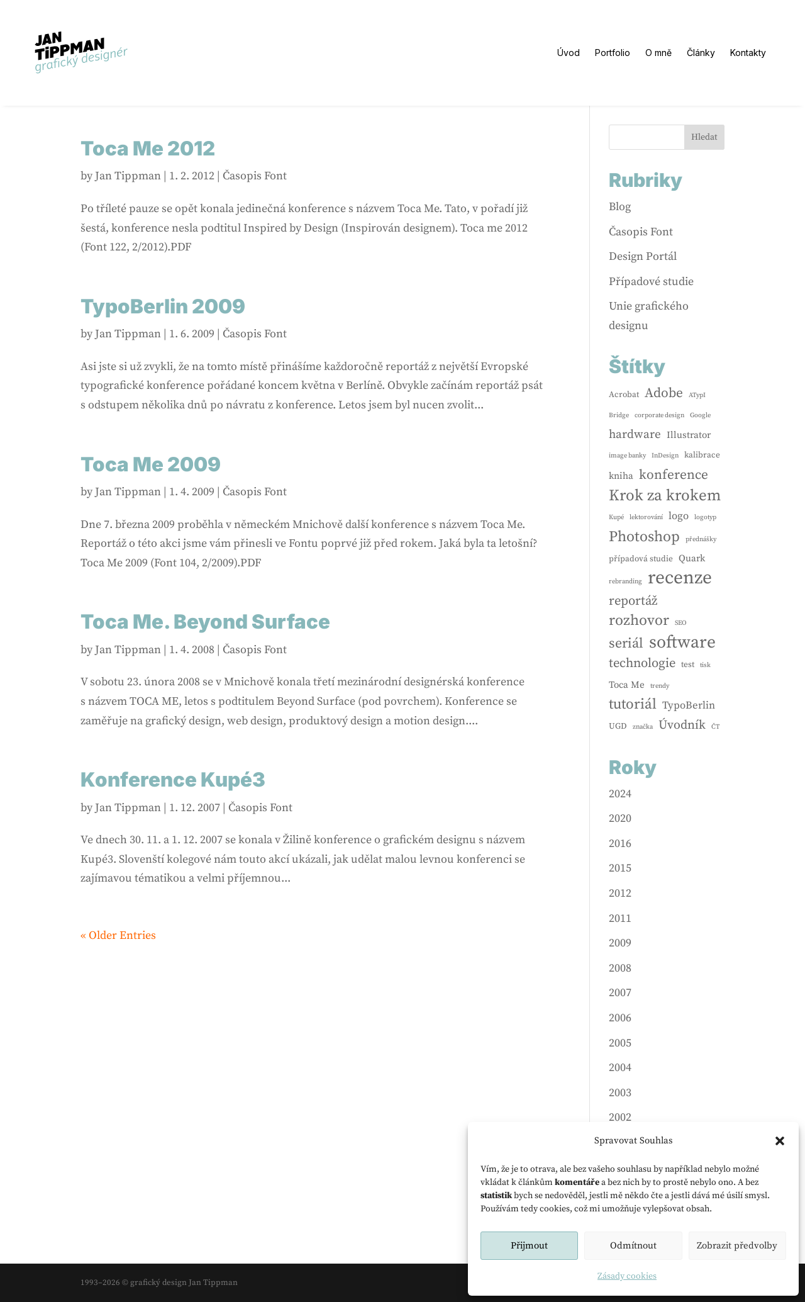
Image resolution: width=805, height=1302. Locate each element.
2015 (620, 868)
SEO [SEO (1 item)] (681, 623)
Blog (620, 206)
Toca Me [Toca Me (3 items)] (627, 685)
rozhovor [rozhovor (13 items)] (639, 620)
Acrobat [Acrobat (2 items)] (624, 395)
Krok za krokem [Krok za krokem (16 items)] (665, 495)
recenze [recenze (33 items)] (680, 578)
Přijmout (529, 1246)
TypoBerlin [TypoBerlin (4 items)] (688, 705)
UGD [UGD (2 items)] (618, 726)
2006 (620, 1018)
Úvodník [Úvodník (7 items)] (682, 725)
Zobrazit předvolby (737, 1246)
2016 (620, 843)
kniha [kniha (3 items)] (621, 476)
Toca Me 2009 (150, 464)
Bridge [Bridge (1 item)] (619, 415)
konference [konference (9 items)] (673, 474)
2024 (620, 794)
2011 (620, 918)
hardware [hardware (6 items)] (635, 434)
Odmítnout (633, 1246)
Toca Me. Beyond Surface (205, 622)
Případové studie (651, 281)
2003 (620, 1093)
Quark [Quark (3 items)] (692, 558)
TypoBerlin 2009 (162, 306)
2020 (620, 818)
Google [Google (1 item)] (700, 415)
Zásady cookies (627, 1276)
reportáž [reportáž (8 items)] (633, 601)
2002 (620, 1117)
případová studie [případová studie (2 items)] (641, 559)
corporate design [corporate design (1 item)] (659, 415)
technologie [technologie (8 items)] (642, 663)
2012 (620, 893)
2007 (620, 992)
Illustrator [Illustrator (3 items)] (689, 435)
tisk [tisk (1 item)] (705, 665)
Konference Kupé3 (172, 780)
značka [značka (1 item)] (643, 726)
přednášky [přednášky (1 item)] (701, 539)
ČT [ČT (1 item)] (715, 726)
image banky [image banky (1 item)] (627, 455)
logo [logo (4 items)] (679, 516)
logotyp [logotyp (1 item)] (705, 517)
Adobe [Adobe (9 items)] (664, 392)
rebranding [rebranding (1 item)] (625, 581)
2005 (620, 1043)
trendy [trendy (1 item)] (659, 686)
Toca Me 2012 (147, 148)
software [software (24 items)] (682, 643)
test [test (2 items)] (687, 664)
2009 (620, 943)
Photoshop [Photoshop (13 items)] (644, 536)
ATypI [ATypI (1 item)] (697, 395)
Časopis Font (255, 176)
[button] (780, 1141)
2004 (620, 1067)
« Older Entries (118, 935)
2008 (620, 968)
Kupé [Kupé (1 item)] (616, 517)
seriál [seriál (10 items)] (626, 643)
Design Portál (643, 256)
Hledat (704, 137)
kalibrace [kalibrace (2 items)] (702, 455)
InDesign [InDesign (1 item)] (665, 455)
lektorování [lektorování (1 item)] (646, 517)
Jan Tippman (128, 176)
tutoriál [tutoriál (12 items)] (633, 704)
